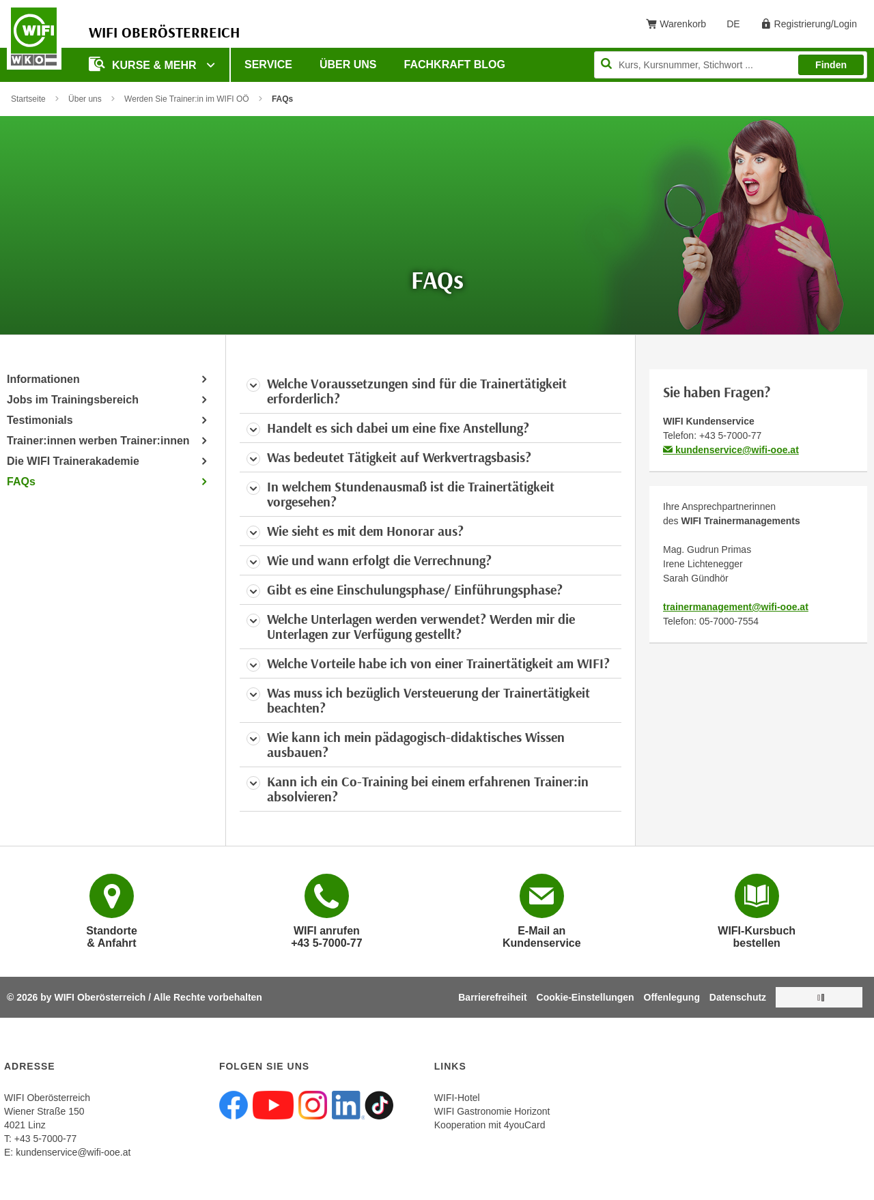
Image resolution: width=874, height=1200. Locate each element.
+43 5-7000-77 (730, 435)
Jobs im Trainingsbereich (73, 399)
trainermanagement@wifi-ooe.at (735, 606)
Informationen (43, 379)
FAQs (21, 481)
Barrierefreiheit (492, 997)
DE (738, 26)
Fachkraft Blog (454, 64)
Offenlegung (672, 997)
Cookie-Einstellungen (585, 997)
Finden (831, 64)
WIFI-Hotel (457, 1097)
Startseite (28, 99)
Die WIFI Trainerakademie (73, 461)
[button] (430, 391)
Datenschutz (737, 997)
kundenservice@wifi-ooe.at (731, 449)
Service (268, 64)
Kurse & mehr (144, 63)
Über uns (348, 64)
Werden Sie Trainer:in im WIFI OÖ (186, 99)
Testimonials (40, 420)
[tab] (430, 391)
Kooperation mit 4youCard (490, 1124)
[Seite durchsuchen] (730, 64)
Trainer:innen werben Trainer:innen (98, 440)
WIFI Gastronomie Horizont (492, 1111)
